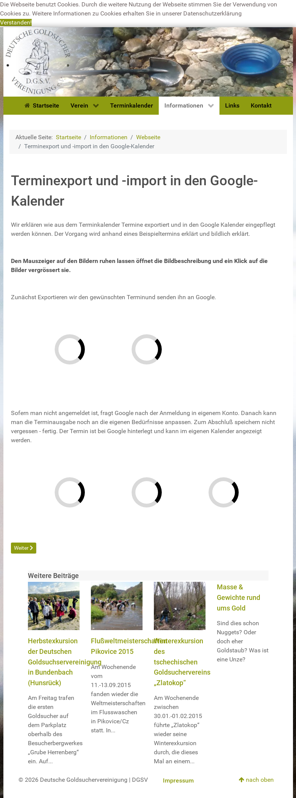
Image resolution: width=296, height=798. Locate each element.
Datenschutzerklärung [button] (212, 13)
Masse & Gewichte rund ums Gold (238, 597)
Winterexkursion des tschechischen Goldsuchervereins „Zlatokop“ (182, 661)
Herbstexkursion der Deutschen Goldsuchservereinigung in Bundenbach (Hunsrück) (64, 661)
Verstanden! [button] (16, 22)
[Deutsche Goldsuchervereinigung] (148, 61)
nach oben (256, 779)
